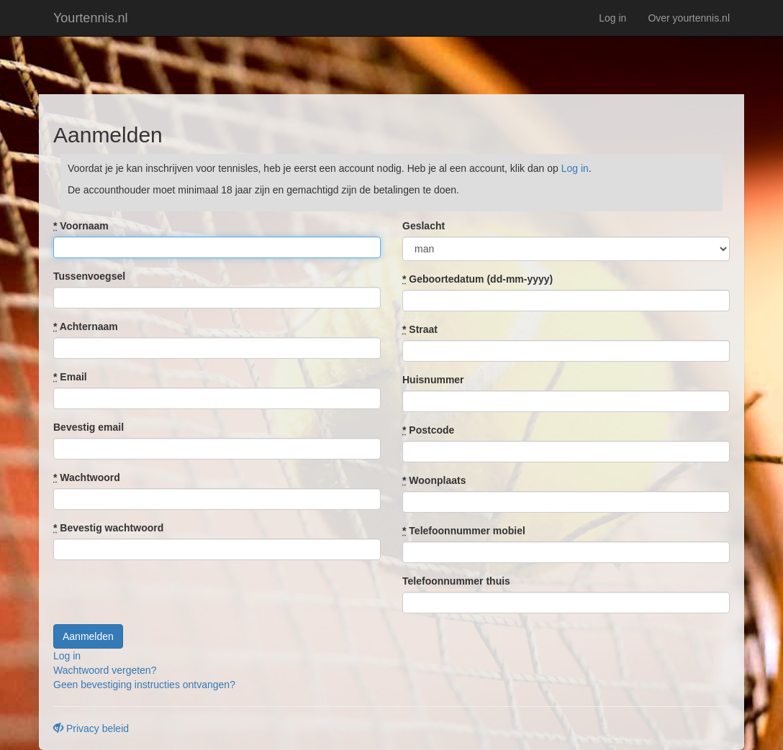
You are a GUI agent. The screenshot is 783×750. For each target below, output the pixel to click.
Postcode (428, 430)
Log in (612, 18)
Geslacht (423, 226)
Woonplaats (434, 480)
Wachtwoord (86, 477)
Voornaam (81, 226)
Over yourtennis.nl (689, 18)
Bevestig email (88, 427)
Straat (420, 329)
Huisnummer (433, 379)
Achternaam (85, 326)
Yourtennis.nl (90, 18)
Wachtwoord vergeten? (104, 670)
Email (70, 377)
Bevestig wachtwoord (108, 528)
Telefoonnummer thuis (456, 581)
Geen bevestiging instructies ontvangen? (144, 684)
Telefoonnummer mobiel (463, 530)
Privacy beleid (91, 728)
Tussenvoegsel (89, 276)
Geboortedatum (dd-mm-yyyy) (477, 279)
